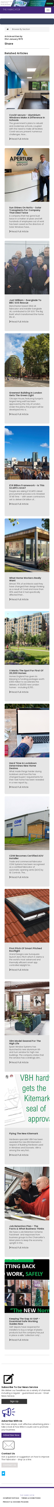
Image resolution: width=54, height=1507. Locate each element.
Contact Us (9, 1465)
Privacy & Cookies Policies (15, 1502)
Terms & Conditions (30, 1498)
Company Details (11, 1498)
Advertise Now (11, 1435)
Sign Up (14, 1401)
